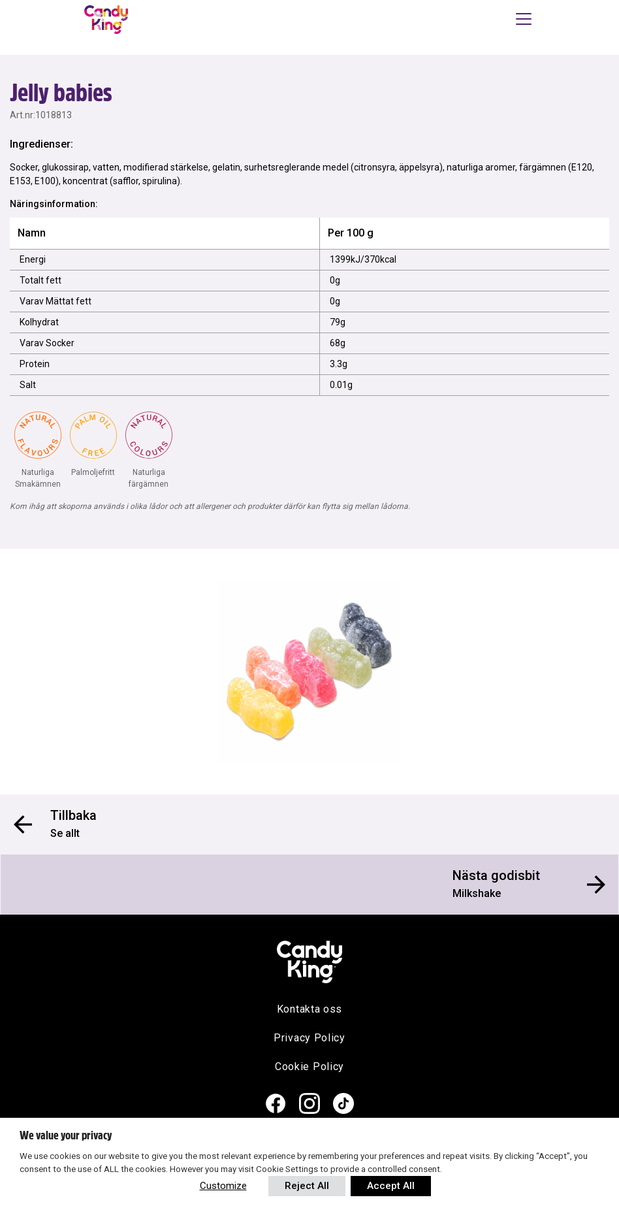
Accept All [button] (391, 1186)
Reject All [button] (307, 1186)
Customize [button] (223, 1186)
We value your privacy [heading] (66, 1135)
